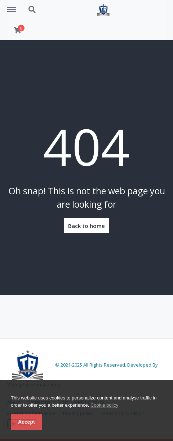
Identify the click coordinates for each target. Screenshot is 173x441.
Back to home (86, 225)
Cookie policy (104, 405)
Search (32, 10)
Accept (26, 422)
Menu (14, 6)
